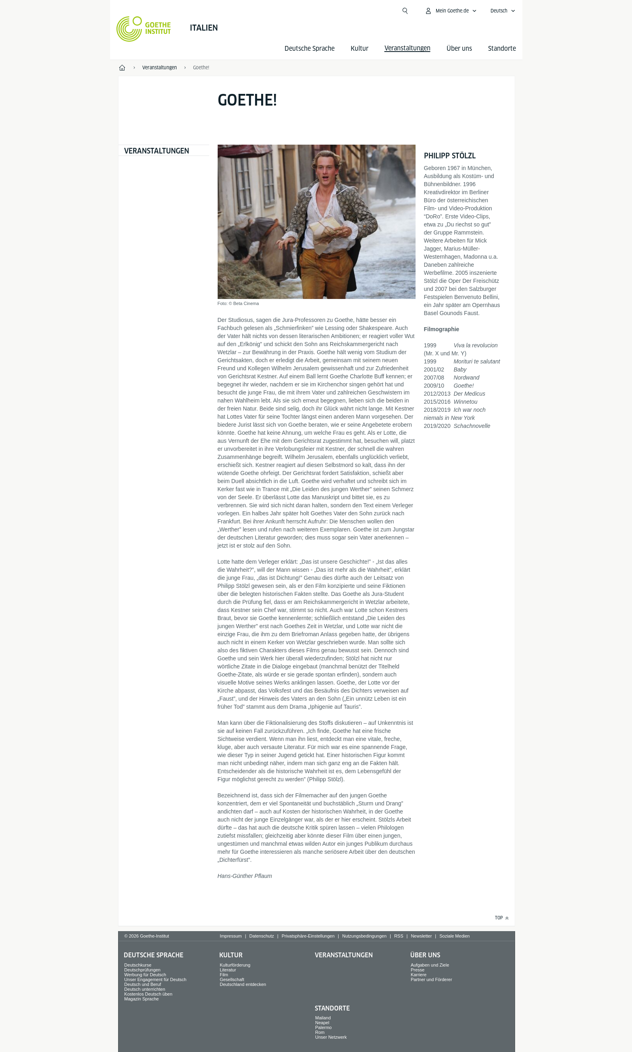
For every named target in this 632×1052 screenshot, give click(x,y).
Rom (319, 1032)
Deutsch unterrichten (144, 989)
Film (224, 974)
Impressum (230, 936)
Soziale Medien (454, 936)
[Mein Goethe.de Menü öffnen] (450, 11)
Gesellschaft (232, 979)
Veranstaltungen (156, 151)
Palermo (323, 1027)
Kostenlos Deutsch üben (148, 994)
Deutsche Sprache (310, 48)
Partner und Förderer (431, 979)
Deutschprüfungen (142, 969)
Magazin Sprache (141, 998)
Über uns (459, 48)
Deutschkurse (137, 965)
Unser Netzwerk (331, 1037)
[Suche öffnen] (405, 11)
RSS (398, 936)
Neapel (322, 1022)
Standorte (502, 48)
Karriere (418, 974)
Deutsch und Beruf (142, 984)
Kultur (359, 48)
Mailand (323, 1017)
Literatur (228, 969)
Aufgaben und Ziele (430, 965)
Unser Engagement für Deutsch (155, 979)
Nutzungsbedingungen (364, 936)
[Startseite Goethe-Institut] (143, 29)
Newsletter (421, 936)
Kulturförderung (235, 965)
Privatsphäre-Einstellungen (308, 936)
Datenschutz (261, 936)
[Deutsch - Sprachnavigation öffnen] (503, 11)
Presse (417, 969)
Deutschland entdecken (243, 984)
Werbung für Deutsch (145, 974)
